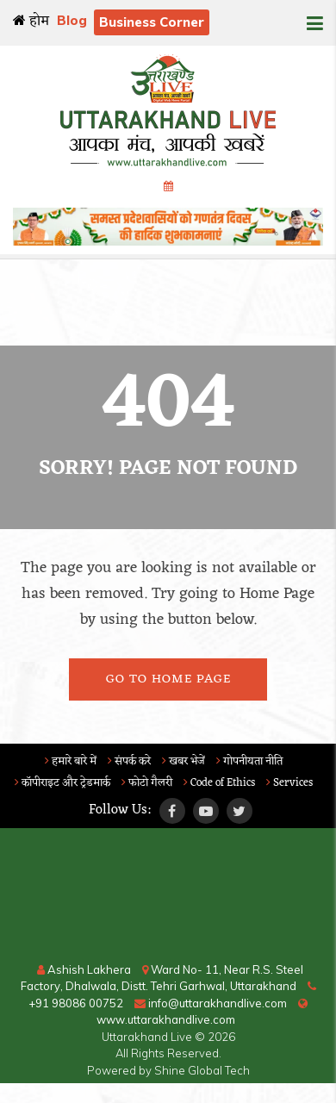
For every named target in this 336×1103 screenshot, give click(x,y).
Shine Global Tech (202, 1070)
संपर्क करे (129, 761)
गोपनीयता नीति (249, 761)
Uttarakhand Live (147, 1037)
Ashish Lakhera (84, 969)
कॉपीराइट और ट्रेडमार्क (62, 783)
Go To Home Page (168, 679)
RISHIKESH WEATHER (168, 897)
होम (31, 21)
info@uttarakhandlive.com (210, 1003)
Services (289, 783)
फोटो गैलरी (146, 783)
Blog (72, 20)
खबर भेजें (183, 761)
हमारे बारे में (70, 761)
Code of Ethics (219, 783)
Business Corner (151, 22)
